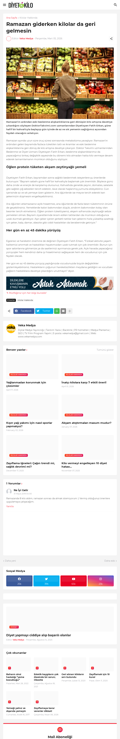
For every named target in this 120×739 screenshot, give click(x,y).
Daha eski (109, 560)
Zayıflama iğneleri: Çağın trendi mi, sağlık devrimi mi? (30, 465)
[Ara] (116, 4)
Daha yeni (10, 560)
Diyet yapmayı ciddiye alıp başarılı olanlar (38, 635)
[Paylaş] (111, 38)
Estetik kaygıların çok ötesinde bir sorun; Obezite (46, 677)
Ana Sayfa (11, 18)
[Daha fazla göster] (69, 311)
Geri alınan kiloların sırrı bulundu (73, 676)
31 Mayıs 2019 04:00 (23, 494)
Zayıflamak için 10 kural (99, 676)
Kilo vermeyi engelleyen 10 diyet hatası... (84, 465)
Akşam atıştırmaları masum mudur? (86, 422)
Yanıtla (10, 506)
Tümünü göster (105, 350)
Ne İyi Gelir (21, 490)
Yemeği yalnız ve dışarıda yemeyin (16, 709)
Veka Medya (27, 325)
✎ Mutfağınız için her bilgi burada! (26, 292)
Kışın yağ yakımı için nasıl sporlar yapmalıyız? (29, 424)
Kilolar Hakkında (28, 18)
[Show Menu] (4, 4)
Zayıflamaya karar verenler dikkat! (44, 709)
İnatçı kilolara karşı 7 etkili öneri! (84, 382)
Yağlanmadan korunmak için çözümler (26, 384)
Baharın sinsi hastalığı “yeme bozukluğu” (15, 677)
